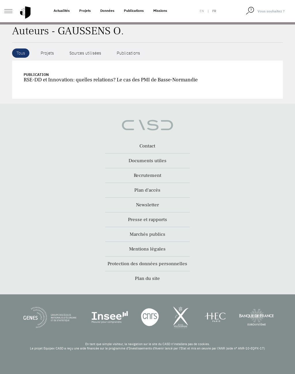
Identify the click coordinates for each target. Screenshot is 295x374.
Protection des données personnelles (147, 264)
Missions (160, 10)
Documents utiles (147, 161)
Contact (147, 146)
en (202, 11)
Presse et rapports (147, 219)
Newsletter (147, 205)
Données (107, 10)
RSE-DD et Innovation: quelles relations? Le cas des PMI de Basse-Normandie (111, 79)
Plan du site (147, 278)
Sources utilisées (85, 53)
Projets (85, 10)
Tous (20, 53)
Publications (134, 10)
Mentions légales (147, 249)
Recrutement (147, 175)
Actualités (62, 10)
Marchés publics (147, 234)
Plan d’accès (147, 190)
